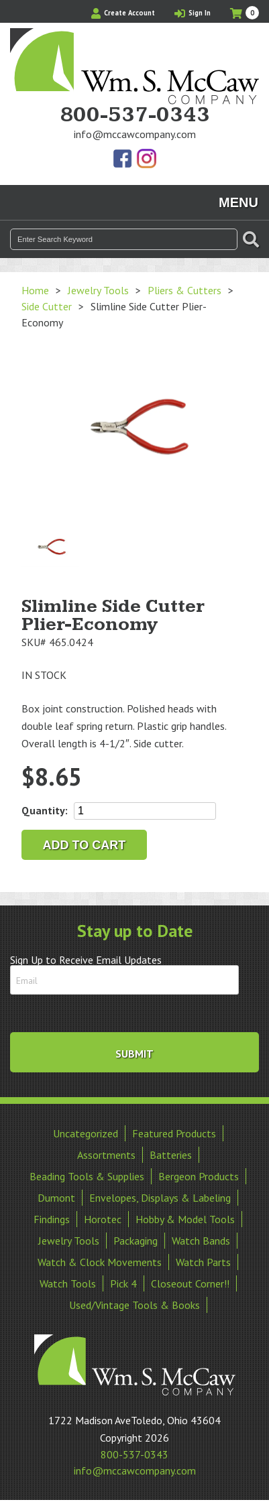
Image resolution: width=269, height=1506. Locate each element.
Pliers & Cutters (184, 290)
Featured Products (174, 1133)
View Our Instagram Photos (146, 159)
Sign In (192, 12)
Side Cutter (46, 306)
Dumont (56, 1197)
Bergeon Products (198, 1176)
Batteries (171, 1155)
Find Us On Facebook (123, 159)
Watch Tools (68, 1283)
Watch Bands (201, 1240)
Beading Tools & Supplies (87, 1176)
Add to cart (84, 845)
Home (35, 290)
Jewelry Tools (98, 290)
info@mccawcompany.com (135, 134)
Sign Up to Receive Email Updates (86, 959)
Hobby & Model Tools (185, 1219)
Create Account (123, 12)
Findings (52, 1219)
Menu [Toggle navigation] (238, 202)
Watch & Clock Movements (100, 1262)
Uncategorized (85, 1133)
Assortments (106, 1155)
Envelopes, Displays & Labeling (160, 1197)
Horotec (102, 1219)
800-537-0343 (135, 115)
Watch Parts (203, 1262)
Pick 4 (123, 1283)
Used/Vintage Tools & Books (134, 1305)
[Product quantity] (145, 811)
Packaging (135, 1240)
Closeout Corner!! (190, 1283)
